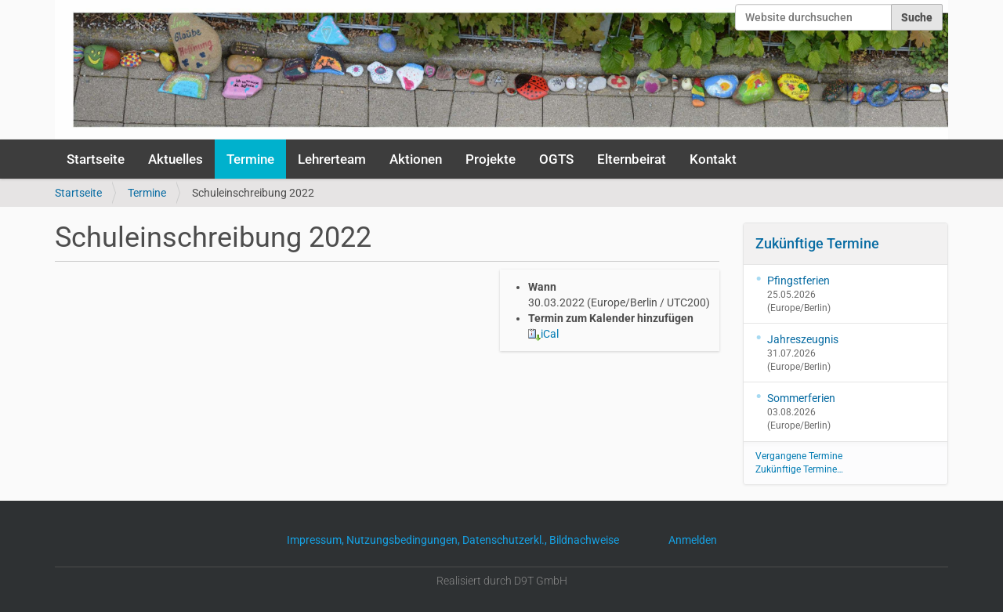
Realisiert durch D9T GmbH (501, 580)
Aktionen (415, 159)
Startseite (96, 159)
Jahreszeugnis (802, 339)
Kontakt (713, 159)
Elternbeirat (631, 159)
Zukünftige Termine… (799, 469)
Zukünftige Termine (817, 243)
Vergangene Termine (798, 456)
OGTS (556, 159)
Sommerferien (801, 398)
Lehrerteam (332, 159)
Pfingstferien (798, 280)
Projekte (490, 159)
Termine (250, 159)
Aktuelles (175, 159)
